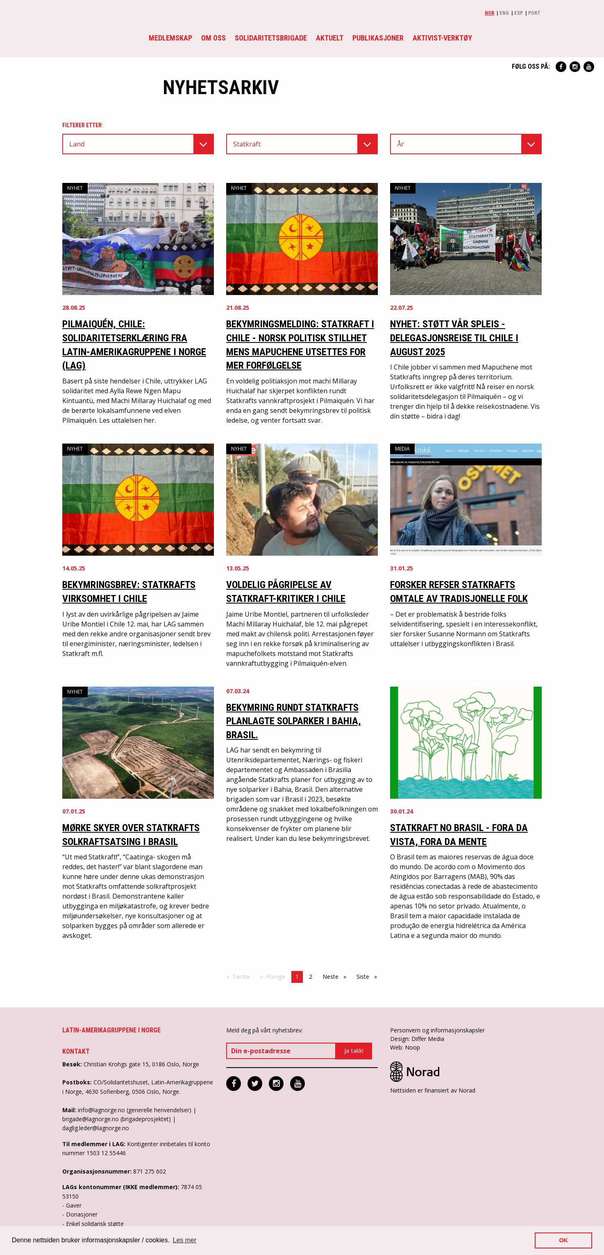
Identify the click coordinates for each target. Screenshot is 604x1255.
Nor (489, 13)
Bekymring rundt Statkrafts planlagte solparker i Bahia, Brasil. (293, 721)
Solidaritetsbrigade (271, 38)
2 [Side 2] (310, 976)
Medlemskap (170, 38)
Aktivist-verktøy (442, 38)
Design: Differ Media (417, 1039)
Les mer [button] (185, 1240)
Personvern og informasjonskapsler (437, 1030)
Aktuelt (329, 38)
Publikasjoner (378, 38)
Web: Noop (405, 1047)
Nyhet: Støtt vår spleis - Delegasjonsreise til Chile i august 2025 (454, 337)
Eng (504, 13)
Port (534, 13)
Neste (336, 976)
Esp (518, 13)
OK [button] (563, 1240)
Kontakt (76, 1051)
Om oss (213, 38)
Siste (368, 976)
